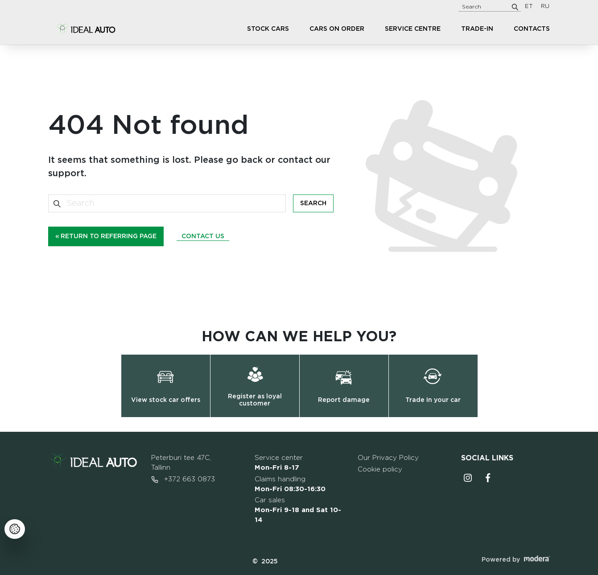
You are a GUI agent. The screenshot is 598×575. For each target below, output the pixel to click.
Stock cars (268, 29)
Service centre (413, 29)
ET (529, 6)
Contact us (202, 236)
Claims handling (290, 484)
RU (545, 6)
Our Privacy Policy (388, 458)
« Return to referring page (106, 236)
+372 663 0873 (183, 479)
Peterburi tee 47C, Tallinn (181, 463)
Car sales (298, 510)
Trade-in (477, 29)
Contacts (532, 29)
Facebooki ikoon (488, 477)
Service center (279, 463)
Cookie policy (380, 469)
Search (313, 203)
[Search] (515, 7)
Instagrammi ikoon (467, 477)
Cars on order (336, 29)
